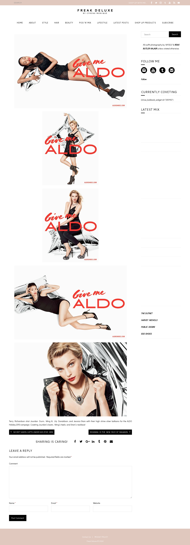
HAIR (56, 22)
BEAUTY (69, 22)
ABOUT (32, 22)
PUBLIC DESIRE (148, 326)
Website (96, 503)
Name (12, 503)
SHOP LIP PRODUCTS (145, 22)
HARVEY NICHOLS (149, 320)
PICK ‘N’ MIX (85, 22)
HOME (20, 22)
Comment (13, 463)
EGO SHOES (146, 333)
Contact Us (86, 537)
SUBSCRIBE (167, 22)
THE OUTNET (146, 313)
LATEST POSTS (121, 22)
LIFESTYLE (102, 22)
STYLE (45, 22)
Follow (143, 79)
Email (54, 503)
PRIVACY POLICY (101, 537)
